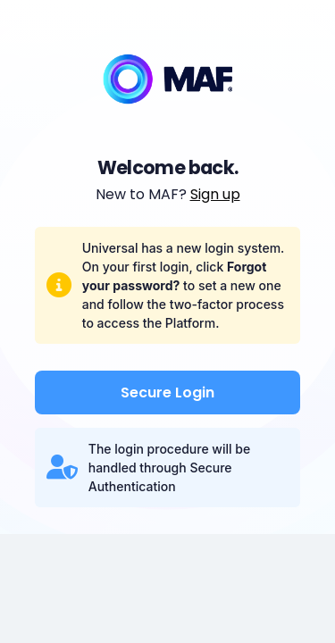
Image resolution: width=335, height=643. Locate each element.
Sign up (215, 194)
